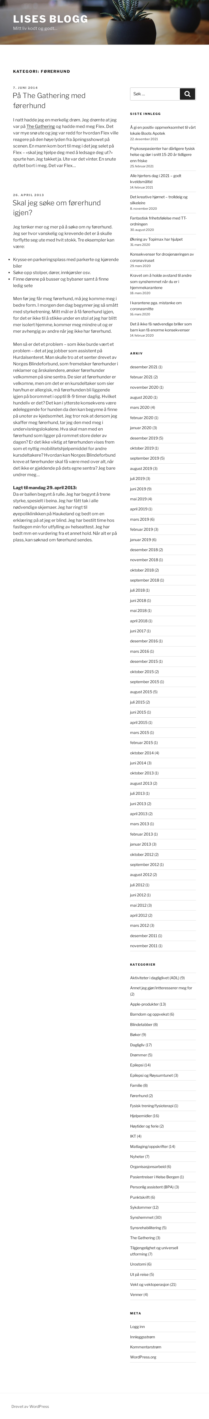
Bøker (135, 1034)
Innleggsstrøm (142, 1337)
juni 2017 (138, 631)
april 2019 (138, 509)
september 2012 (144, 864)
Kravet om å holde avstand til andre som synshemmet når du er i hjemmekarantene (161, 281)
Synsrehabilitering (145, 1227)
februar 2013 (141, 834)
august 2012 (141, 874)
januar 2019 (140, 539)
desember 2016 (144, 641)
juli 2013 (137, 793)
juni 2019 (138, 488)
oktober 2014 (142, 753)
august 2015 (141, 691)
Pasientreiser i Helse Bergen (154, 1177)
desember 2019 (144, 438)
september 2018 (144, 580)
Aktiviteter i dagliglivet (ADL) (154, 977)
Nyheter (137, 1156)
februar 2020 (141, 417)
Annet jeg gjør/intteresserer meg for (161, 987)
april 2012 (138, 915)
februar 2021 (141, 377)
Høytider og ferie (144, 1126)
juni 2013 (138, 803)
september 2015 (144, 681)
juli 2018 (137, 590)
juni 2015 (138, 712)
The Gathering (40, 126)
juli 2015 (137, 702)
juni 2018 (138, 600)
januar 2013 (140, 844)
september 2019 (144, 458)
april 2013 (138, 813)
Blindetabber (141, 1024)
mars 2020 (140, 407)
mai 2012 (138, 905)
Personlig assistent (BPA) (152, 1187)
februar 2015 (141, 742)
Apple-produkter (144, 1004)
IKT (133, 1136)
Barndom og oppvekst (149, 1014)
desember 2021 (144, 367)
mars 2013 (139, 823)
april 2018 (138, 621)
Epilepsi (136, 1065)
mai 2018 (138, 610)
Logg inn (137, 1326)
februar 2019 (141, 529)
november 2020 (144, 387)
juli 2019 (137, 478)
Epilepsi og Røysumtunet (151, 1075)
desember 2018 (144, 549)
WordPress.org (143, 1357)
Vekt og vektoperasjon (149, 1284)
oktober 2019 (142, 448)
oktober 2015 (142, 671)
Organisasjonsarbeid (148, 1166)
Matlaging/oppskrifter (149, 1146)
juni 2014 (138, 763)
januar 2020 (141, 427)
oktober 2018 (142, 570)
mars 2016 (139, 651)
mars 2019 (139, 519)
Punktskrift (140, 1197)
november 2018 (144, 559)
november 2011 (144, 945)
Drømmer (138, 1055)
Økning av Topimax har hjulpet (156, 239)
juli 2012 (137, 885)
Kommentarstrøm (145, 1347)
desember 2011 (143, 935)
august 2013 (141, 783)
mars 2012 (139, 925)
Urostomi (138, 1264)
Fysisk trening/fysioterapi (151, 1105)
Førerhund (139, 1095)
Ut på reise (139, 1274)
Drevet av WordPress (30, 1406)
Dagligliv (137, 1045)
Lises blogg (50, 19)
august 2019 (141, 468)
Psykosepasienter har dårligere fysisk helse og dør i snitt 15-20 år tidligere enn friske (162, 154)
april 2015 (138, 722)
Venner (136, 1294)
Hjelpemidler (141, 1115)
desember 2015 (144, 661)
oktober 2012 (141, 854)
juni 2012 (138, 895)
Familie (136, 1085)
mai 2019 (138, 499)
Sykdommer (141, 1207)
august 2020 (141, 397)
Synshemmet (141, 1217)
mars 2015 (139, 732)
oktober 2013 (142, 773)
